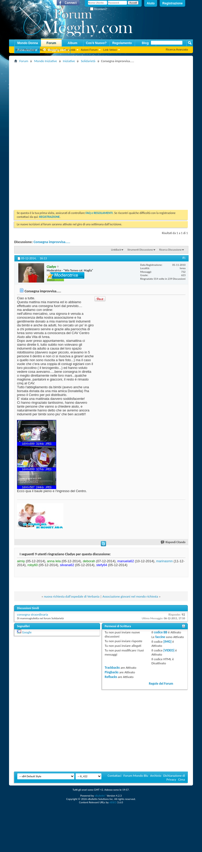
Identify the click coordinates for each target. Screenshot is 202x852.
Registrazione (172, 3)
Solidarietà (88, 61)
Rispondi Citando (173, 542)
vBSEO (113, 802)
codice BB (160, 632)
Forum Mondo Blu (136, 775)
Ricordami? (98, 9)
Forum (51, 43)
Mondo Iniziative (45, 61)
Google (26, 632)
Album (72, 43)
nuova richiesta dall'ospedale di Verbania (71, 596)
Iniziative (69, 61)
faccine (160, 637)
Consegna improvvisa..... (52, 242)
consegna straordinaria (32, 614)
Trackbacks (112, 667)
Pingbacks (111, 672)
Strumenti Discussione (140, 249)
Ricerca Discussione (170, 249)
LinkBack (116, 249)
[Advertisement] (74, 100)
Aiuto (151, 3)
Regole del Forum (161, 683)
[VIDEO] (168, 650)
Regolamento (122, 43)
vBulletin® (100, 795)
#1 (183, 258)
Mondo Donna (27, 43)
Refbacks (111, 677)
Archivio (155, 775)
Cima (181, 779)
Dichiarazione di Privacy (174, 777)
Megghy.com (54, 50)
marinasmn (164, 561)
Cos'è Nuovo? (96, 43)
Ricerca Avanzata (177, 49)
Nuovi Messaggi (25, 49)
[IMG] (167, 641)
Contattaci (115, 775)
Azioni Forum (89, 49)
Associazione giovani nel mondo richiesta (130, 596)
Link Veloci (110, 49)
